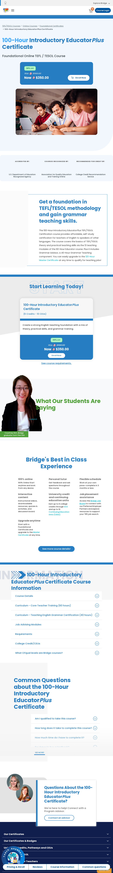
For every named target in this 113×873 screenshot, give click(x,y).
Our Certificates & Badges (20, 841)
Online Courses (30, 26)
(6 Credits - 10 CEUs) (34, 313)
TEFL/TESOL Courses (11, 26)
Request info (104, 870)
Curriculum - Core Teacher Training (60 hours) (43, 605)
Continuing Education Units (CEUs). (59, 513)
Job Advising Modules (28, 624)
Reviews (37, 867)
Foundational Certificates (52, 26)
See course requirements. (56, 363)
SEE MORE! (39, 752)
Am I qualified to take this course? (55, 718)
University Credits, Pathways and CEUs (28, 847)
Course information (62, 867)
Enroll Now (78, 78)
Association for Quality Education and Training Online (56, 175)
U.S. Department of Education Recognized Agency (22, 175)
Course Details (24, 596)
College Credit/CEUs (27, 643)
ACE (66, 506)
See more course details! (56, 548)
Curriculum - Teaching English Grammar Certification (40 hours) (53, 615)
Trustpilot (32, 419)
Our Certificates (14, 834)
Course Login (102, 10)
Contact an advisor (59, 817)
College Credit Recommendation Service (91, 175)
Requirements (23, 634)
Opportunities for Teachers (21, 861)
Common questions (94, 867)
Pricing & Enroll (16, 867)
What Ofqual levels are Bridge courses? (39, 653)
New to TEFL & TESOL (16, 854)
